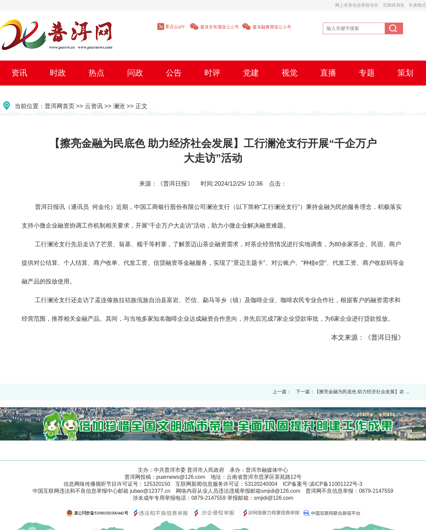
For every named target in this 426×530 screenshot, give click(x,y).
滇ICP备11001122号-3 (335, 484)
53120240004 (261, 484)
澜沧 (119, 106)
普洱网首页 (60, 106)
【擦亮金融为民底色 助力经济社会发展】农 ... (362, 391)
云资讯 (94, 106)
